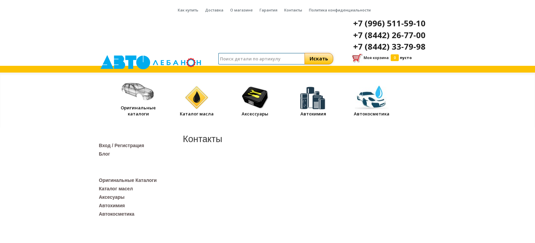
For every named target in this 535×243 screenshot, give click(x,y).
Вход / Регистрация (121, 145)
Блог (104, 154)
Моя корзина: (382, 58)
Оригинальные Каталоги (128, 180)
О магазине (241, 9)
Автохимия (313, 111)
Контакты (293, 9)
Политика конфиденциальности (340, 9)
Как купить (188, 9)
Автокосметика (371, 111)
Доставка (214, 9)
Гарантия (268, 9)
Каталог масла (197, 111)
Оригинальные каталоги (138, 107)
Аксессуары (255, 111)
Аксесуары (112, 197)
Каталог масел (116, 188)
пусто (406, 57)
